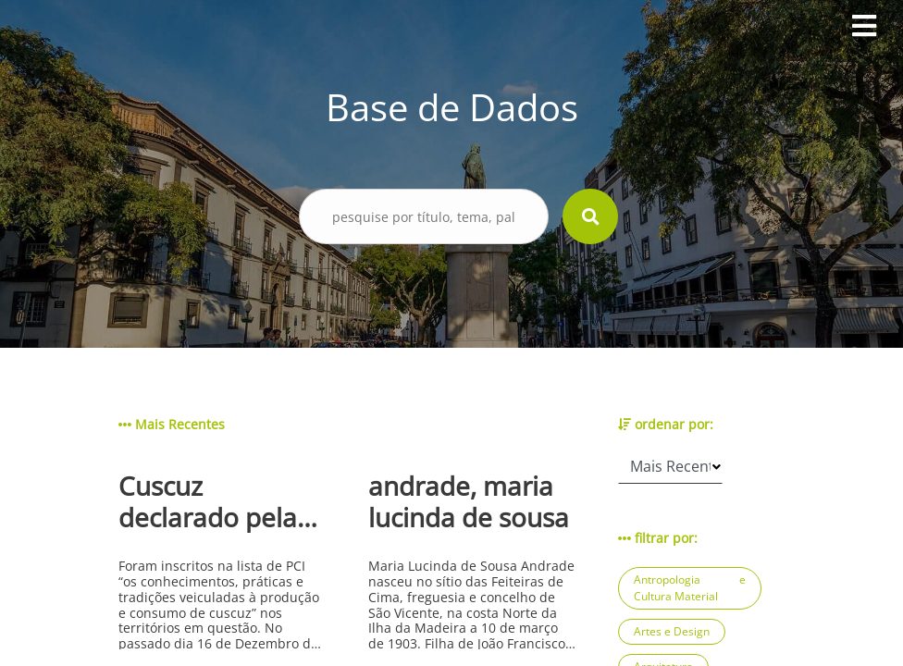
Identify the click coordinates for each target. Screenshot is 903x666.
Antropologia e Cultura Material (690, 588)
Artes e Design (672, 631)
